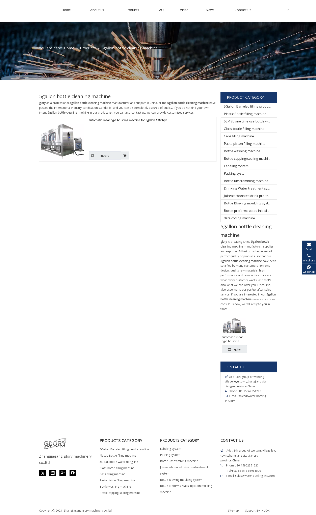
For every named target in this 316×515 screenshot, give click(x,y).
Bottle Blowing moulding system (248, 203)
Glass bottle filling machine (244, 128)
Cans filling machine (239, 136)
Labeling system (236, 166)
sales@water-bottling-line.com (255, 476)
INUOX (265, 510)
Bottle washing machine (242, 151)
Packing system (235, 173)
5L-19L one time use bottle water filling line (250, 121)
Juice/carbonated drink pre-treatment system (250, 196)
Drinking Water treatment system (249, 188)
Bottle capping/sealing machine (248, 158)
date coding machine (239, 218)
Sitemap (233, 510)
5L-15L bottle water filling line (119, 462)
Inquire (99, 155)
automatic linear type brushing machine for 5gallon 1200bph (128, 120)
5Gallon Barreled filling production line (250, 106)
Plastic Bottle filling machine (245, 114)
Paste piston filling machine (244, 143)
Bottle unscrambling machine (246, 181)
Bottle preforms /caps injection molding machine (250, 210)
